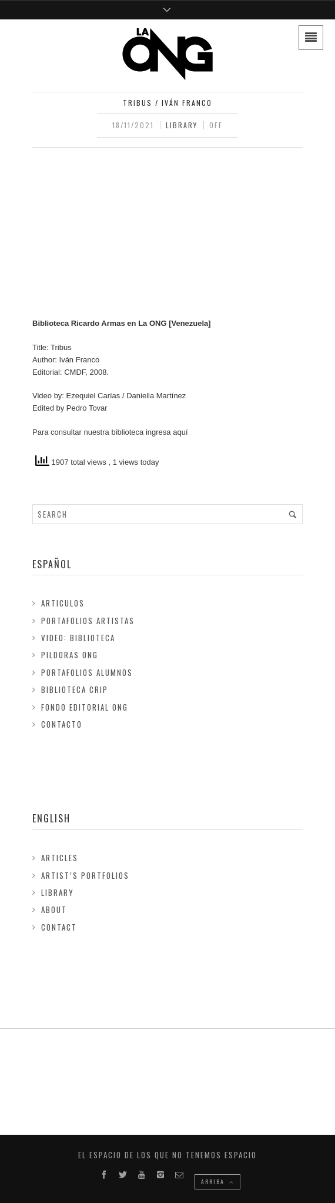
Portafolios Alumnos (87, 672)
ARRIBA (217, 1181)
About (54, 909)
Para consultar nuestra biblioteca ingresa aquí (110, 432)
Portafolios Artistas (88, 621)
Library (181, 125)
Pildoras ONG (69, 655)
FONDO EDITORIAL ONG (84, 707)
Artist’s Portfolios (85, 875)
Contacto (61, 724)
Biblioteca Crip (74, 689)
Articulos (63, 603)
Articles (59, 858)
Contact (59, 927)
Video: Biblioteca (78, 638)
